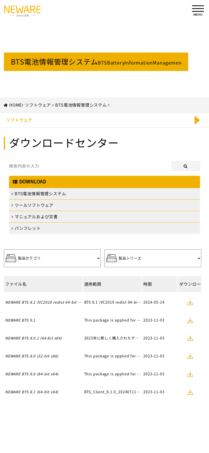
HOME (15, 105)
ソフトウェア (38, 105)
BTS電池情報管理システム (81, 105)
